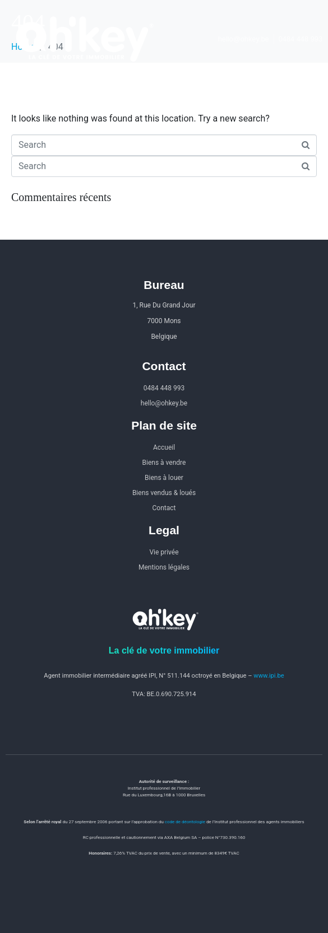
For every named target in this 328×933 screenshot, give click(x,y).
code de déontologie (185, 821)
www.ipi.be (268, 675)
